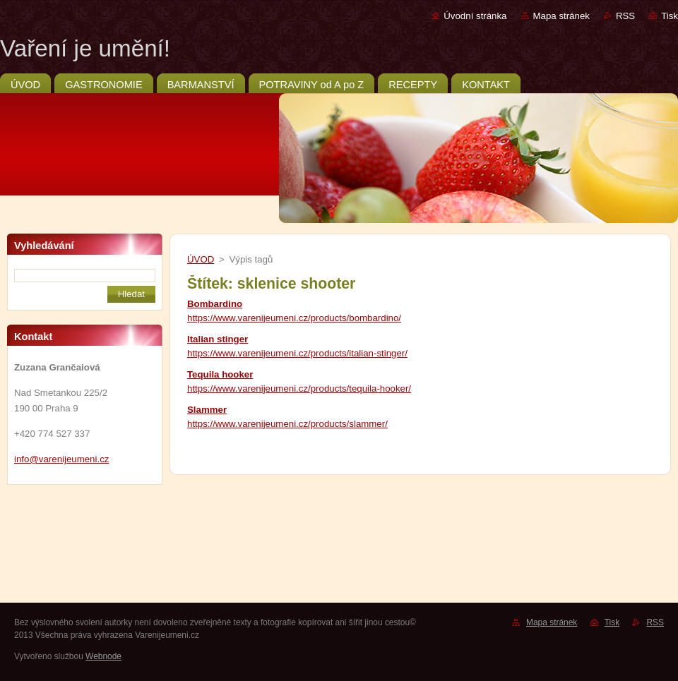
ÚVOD (200, 259)
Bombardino (214, 304)
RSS (625, 16)
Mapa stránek (561, 16)
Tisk (669, 16)
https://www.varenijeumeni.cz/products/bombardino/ (294, 318)
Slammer (207, 409)
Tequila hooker (220, 374)
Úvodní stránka (475, 16)
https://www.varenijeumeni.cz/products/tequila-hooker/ (299, 388)
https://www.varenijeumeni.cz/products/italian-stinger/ (297, 353)
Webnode (103, 656)
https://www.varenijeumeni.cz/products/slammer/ (287, 423)
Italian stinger (217, 339)
